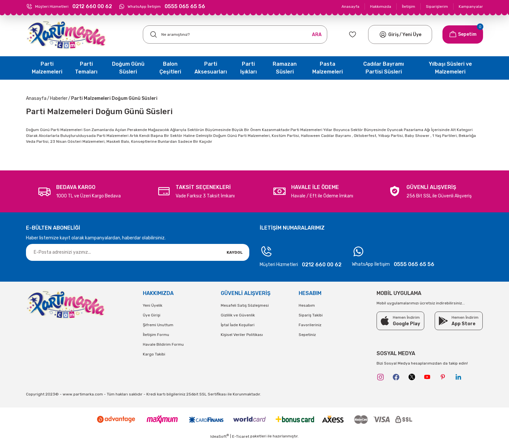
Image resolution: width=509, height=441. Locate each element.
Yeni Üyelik (152, 305)
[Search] (235, 34)
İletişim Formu (156, 334)
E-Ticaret (240, 436)
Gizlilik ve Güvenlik (238, 315)
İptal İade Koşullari (238, 325)
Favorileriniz (310, 325)
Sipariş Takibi (311, 315)
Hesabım (307, 305)
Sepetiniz (307, 334)
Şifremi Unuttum (158, 325)
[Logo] (66, 35)
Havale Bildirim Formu (163, 344)
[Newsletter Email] (137, 252)
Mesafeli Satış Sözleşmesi (245, 305)
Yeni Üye (411, 34)
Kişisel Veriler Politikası (242, 334)
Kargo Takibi (154, 354)
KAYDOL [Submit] (235, 252)
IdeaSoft (219, 436)
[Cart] (462, 34)
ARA (317, 34)
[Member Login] (383, 34)
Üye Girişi (151, 315)
